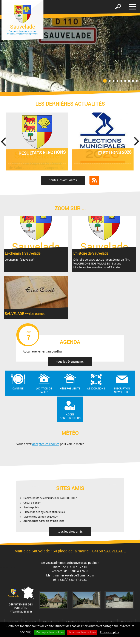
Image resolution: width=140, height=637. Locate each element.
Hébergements (70, 388)
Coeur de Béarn (32, 502)
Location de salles (44, 390)
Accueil (13, 622)
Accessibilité (105, 622)
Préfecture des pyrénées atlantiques (44, 512)
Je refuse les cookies (82, 632)
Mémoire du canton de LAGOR (40, 516)
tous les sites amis (70, 531)
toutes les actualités (63, 180)
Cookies (126, 622)
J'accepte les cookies (49, 632)
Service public (31, 507)
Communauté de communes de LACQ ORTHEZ (50, 498)
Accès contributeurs (70, 416)
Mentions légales (77, 622)
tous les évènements (70, 361)
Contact (30, 622)
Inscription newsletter (122, 390)
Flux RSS (94, 180)
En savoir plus (109, 632)
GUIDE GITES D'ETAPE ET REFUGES (43, 521)
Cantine (17, 388)
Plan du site (51, 622)
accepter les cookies (45, 444)
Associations (96, 388)
